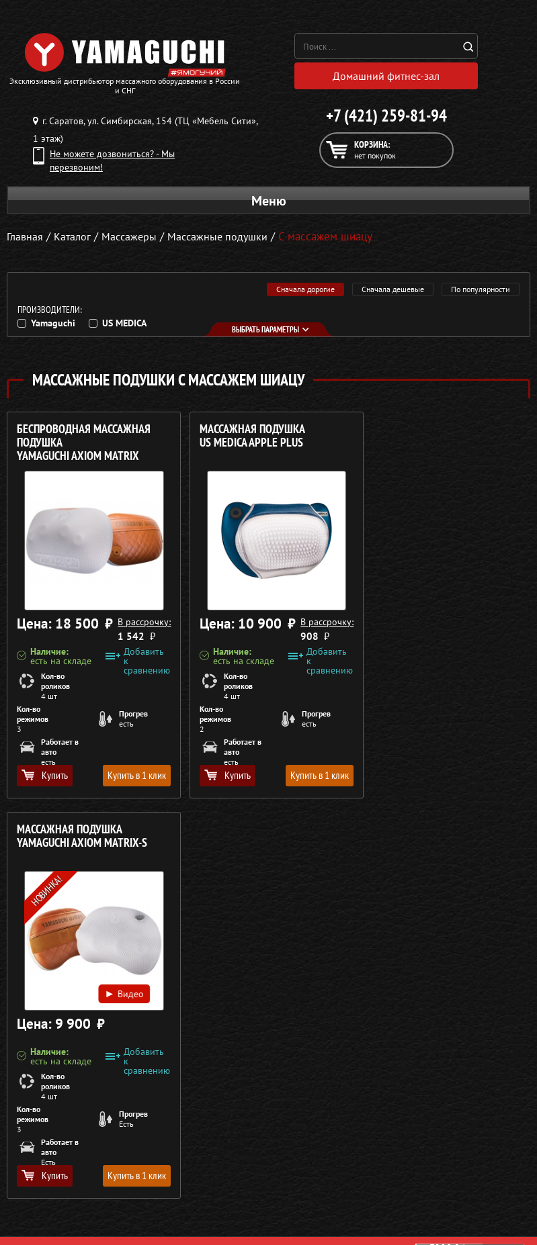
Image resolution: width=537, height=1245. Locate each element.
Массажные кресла (46, 1123)
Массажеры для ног (47, 1187)
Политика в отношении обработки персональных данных (132, 1078)
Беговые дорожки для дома (65, 1219)
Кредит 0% (299, 1171)
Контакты (295, 1187)
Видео (474, 581)
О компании (301, 1123)
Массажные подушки (224, 236)
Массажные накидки (49, 1155)
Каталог (292, 1139)
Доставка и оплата (314, 1155)
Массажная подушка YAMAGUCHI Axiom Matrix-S (437, 436)
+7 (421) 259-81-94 (386, 115)
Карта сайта (301, 1203)
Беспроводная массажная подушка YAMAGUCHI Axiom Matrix (84, 442)
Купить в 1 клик (131, 775)
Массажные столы (44, 1139)
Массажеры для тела (49, 1171)
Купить (45, 775)
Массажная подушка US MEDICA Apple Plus (247, 436)
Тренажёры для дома (51, 1203)
